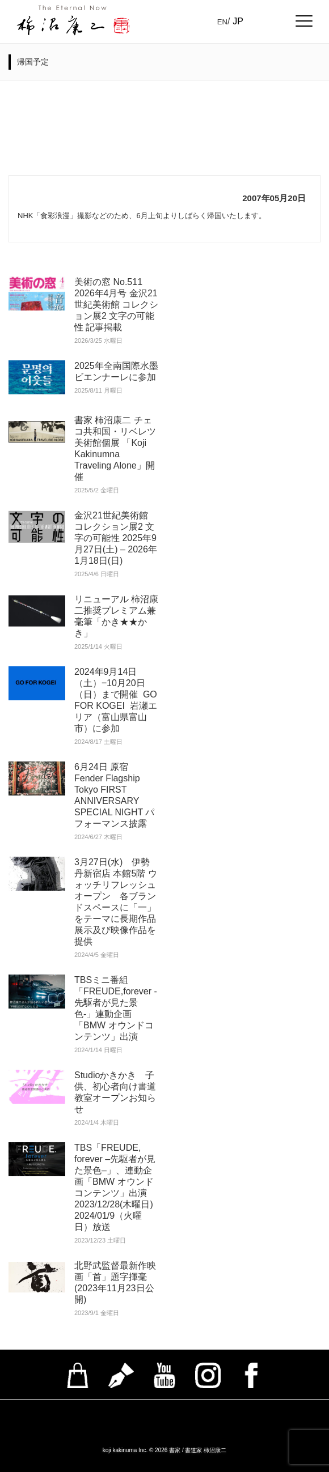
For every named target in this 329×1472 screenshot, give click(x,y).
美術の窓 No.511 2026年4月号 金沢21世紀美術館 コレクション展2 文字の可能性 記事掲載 (116, 304)
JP (238, 21)
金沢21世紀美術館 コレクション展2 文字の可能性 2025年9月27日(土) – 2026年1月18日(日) (115, 537)
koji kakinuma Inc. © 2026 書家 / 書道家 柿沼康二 (165, 1450)
